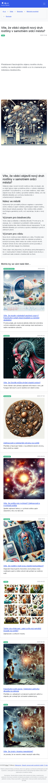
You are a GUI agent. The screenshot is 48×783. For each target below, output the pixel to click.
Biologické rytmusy (9, 268)
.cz (5, 4)
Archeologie (7, 396)
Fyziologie (6, 519)
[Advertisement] (24, 50)
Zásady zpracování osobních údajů (32, 765)
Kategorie (18, 765)
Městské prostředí (32, 11)
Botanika (20, 11)
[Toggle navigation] (44, 4)
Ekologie (8, 16)
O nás (46, 765)
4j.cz (4, 11)
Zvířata (6, 581)
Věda (11, 11)
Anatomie (6, 335)
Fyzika (5, 642)
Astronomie (7, 456)
